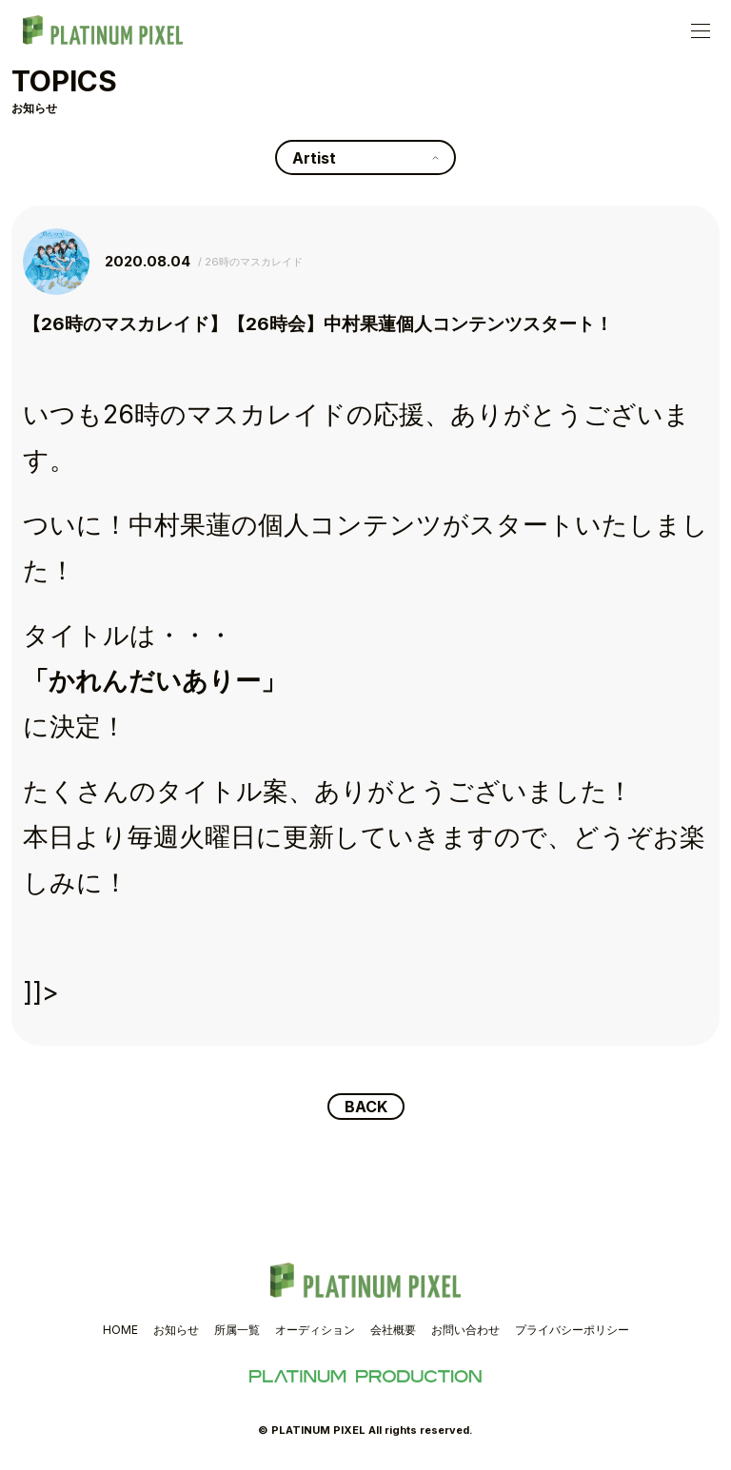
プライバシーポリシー (572, 1330)
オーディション (315, 1330)
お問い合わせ (465, 1330)
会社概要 (393, 1330)
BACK (366, 1106)
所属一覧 (237, 1330)
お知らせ (176, 1330)
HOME (120, 1330)
